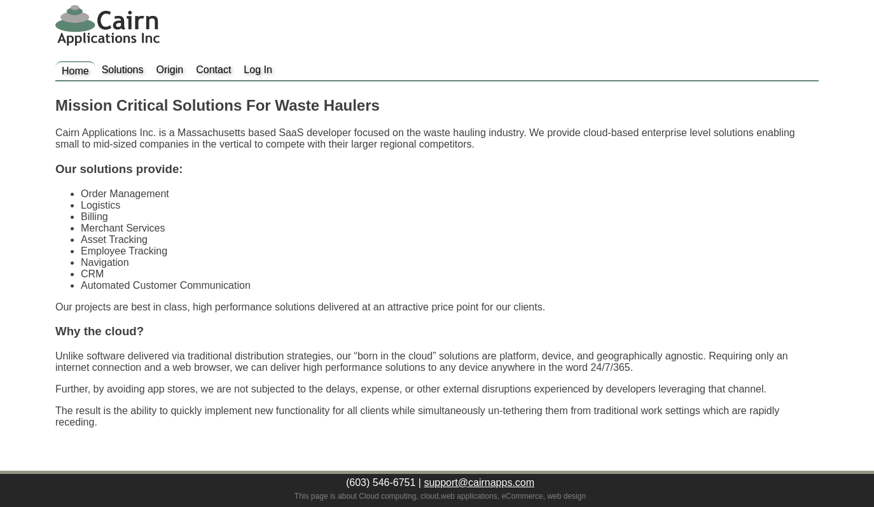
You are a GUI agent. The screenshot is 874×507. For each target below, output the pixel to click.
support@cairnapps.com (479, 482)
